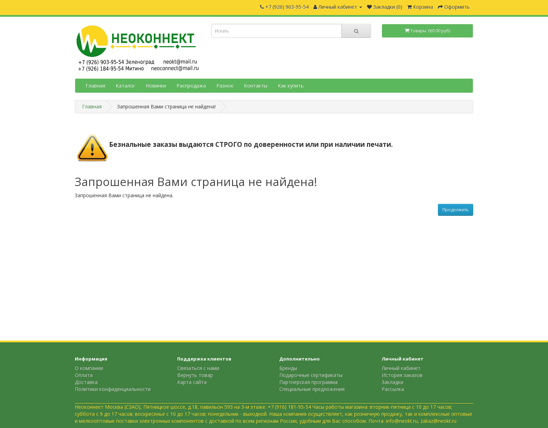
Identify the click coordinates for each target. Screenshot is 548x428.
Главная (95, 85)
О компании (89, 368)
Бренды (288, 368)
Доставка (86, 382)
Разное (224, 85)
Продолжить (455, 210)
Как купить (291, 85)
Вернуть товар (195, 375)
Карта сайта (192, 382)
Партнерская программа (308, 382)
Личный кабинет (401, 368)
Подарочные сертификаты (310, 375)
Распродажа (191, 85)
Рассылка (393, 389)
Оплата (84, 375)
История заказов (402, 375)
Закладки (392, 382)
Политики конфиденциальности (113, 389)
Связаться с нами (198, 368)
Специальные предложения (312, 389)
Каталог (125, 85)
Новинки (156, 85)
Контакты (255, 85)
